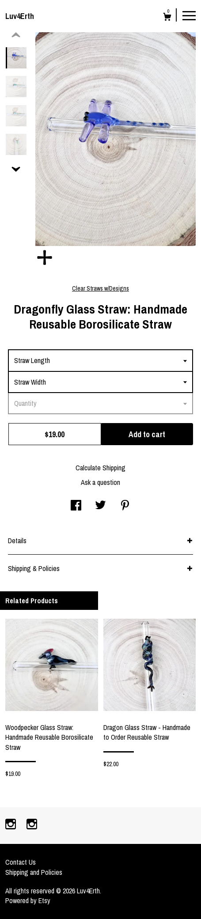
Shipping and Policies (33, 872)
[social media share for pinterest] (125, 506)
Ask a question (100, 482)
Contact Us (20, 862)
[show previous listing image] (16, 35)
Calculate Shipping (100, 468)
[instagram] (11, 825)
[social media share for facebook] (76, 506)
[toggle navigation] (189, 15)
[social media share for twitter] (100, 506)
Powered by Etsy (27, 900)
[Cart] (167, 17)
